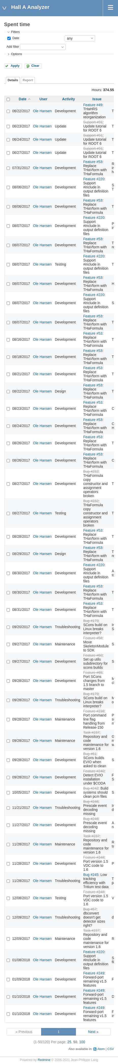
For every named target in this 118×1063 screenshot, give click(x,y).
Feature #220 (93, 179)
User (43, 99)
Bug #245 (90, 875)
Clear (35, 66)
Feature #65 (93, 672)
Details (13, 80)
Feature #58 (93, 638)
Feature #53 (93, 162)
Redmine (44, 1060)
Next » (93, 1032)
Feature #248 (93, 857)
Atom (101, 1049)
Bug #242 (90, 788)
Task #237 (91, 732)
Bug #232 (90, 471)
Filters (15, 32)
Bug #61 (89, 754)
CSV (110, 1049)
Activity (68, 99)
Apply (15, 66)
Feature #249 (93, 973)
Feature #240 (93, 771)
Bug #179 (90, 621)
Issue (97, 99)
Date (15, 38)
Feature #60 (93, 655)
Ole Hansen (42, 111)
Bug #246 (90, 801)
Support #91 (93, 122)
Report (28, 80)
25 (70, 1042)
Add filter (12, 46)
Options (16, 54)
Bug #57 (89, 909)
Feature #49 (93, 105)
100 (82, 1042)
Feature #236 (93, 711)
